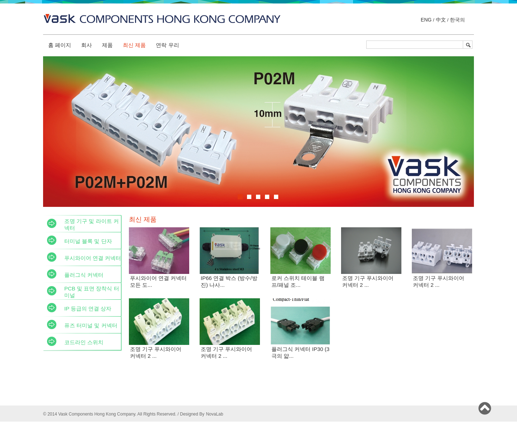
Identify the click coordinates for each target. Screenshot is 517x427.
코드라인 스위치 (83, 342)
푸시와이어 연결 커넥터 (92, 258)
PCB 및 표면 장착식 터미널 (91, 291)
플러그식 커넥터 (83, 275)
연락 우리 (167, 45)
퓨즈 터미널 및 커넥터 (90, 325)
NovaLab (214, 414)
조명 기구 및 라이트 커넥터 (91, 224)
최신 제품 (134, 45)
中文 (440, 20)
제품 (107, 45)
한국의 (456, 20)
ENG (427, 20)
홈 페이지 (59, 45)
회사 (86, 45)
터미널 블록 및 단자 (88, 241)
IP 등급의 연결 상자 (87, 308)
